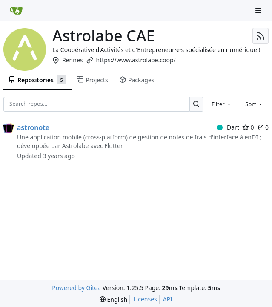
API (167, 299)
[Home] (16, 10)
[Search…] (196, 104)
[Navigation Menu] (259, 10)
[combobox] (221, 104)
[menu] (113, 299)
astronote (33, 127)
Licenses (145, 299)
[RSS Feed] (260, 36)
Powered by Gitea (76, 288)
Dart (228, 127)
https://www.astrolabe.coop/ (136, 60)
